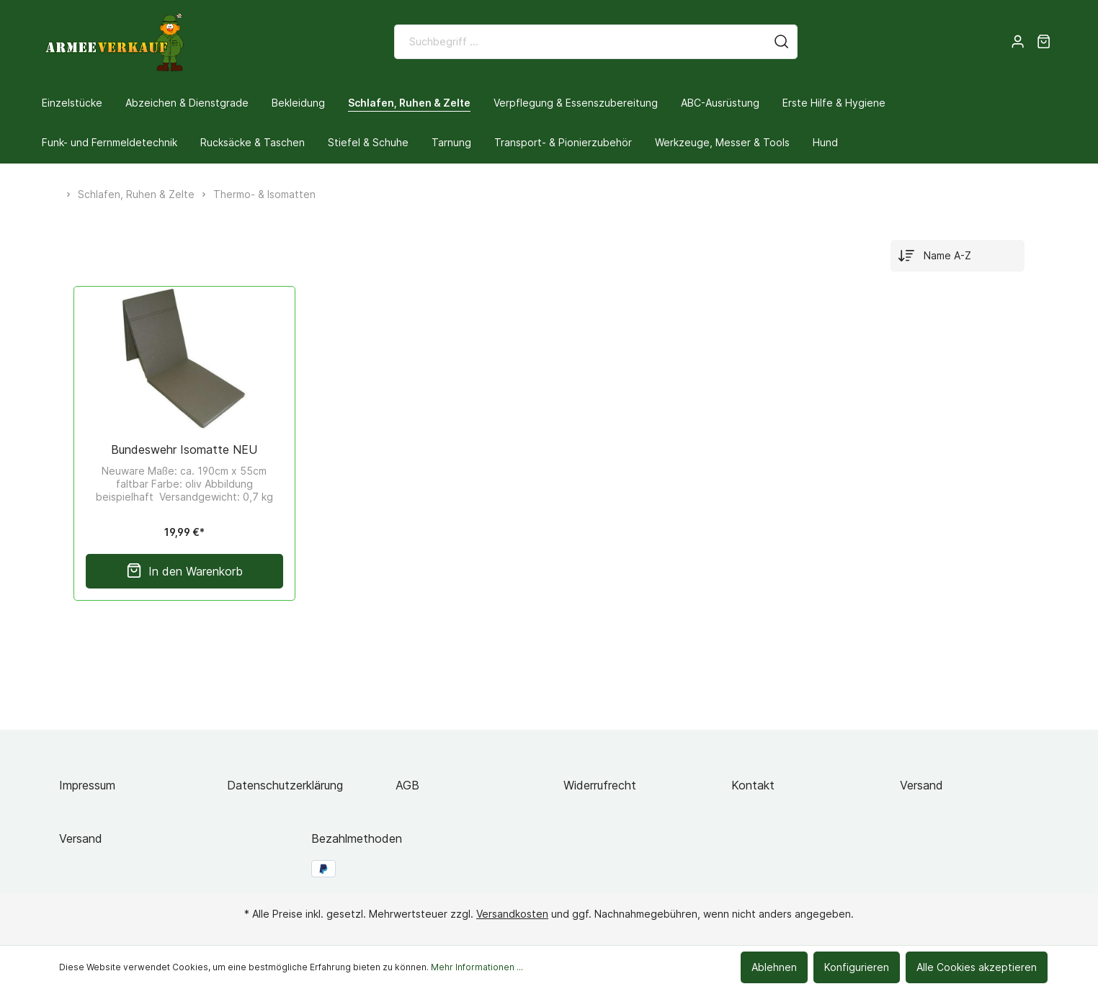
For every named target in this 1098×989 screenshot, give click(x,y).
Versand (921, 785)
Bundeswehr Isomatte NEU (184, 449)
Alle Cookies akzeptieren (976, 967)
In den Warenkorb (184, 571)
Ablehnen (774, 967)
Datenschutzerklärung (285, 785)
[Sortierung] (958, 256)
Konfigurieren (856, 967)
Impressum (87, 785)
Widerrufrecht (599, 785)
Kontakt (753, 785)
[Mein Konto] (1017, 41)
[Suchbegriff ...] (580, 41)
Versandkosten (512, 914)
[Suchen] (782, 41)
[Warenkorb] (1043, 41)
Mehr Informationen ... (477, 967)
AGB (407, 785)
